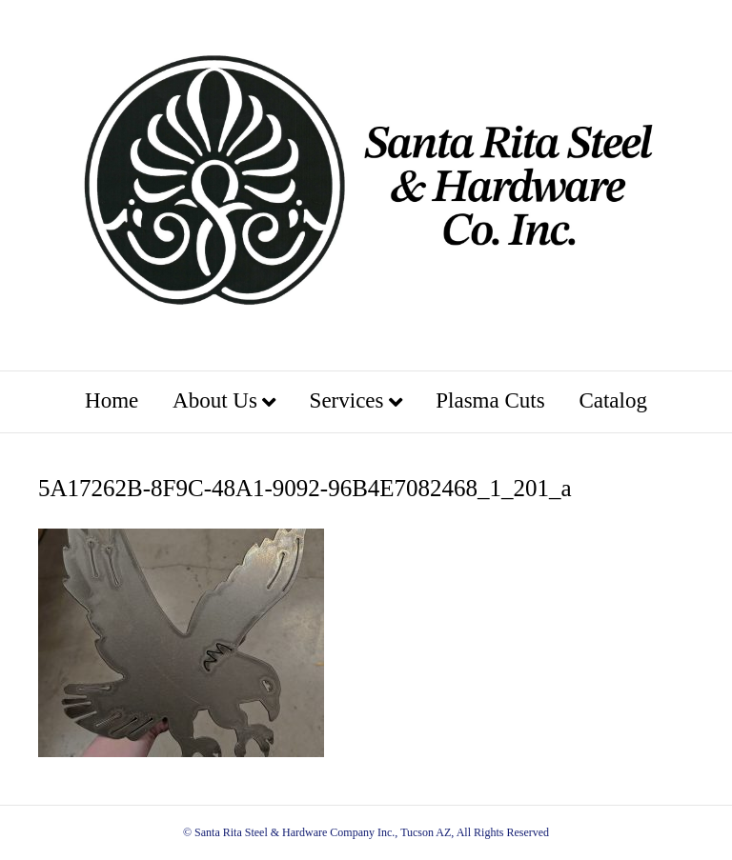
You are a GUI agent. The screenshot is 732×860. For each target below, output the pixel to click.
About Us (215, 400)
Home (111, 400)
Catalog (613, 400)
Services (347, 400)
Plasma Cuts (490, 400)
